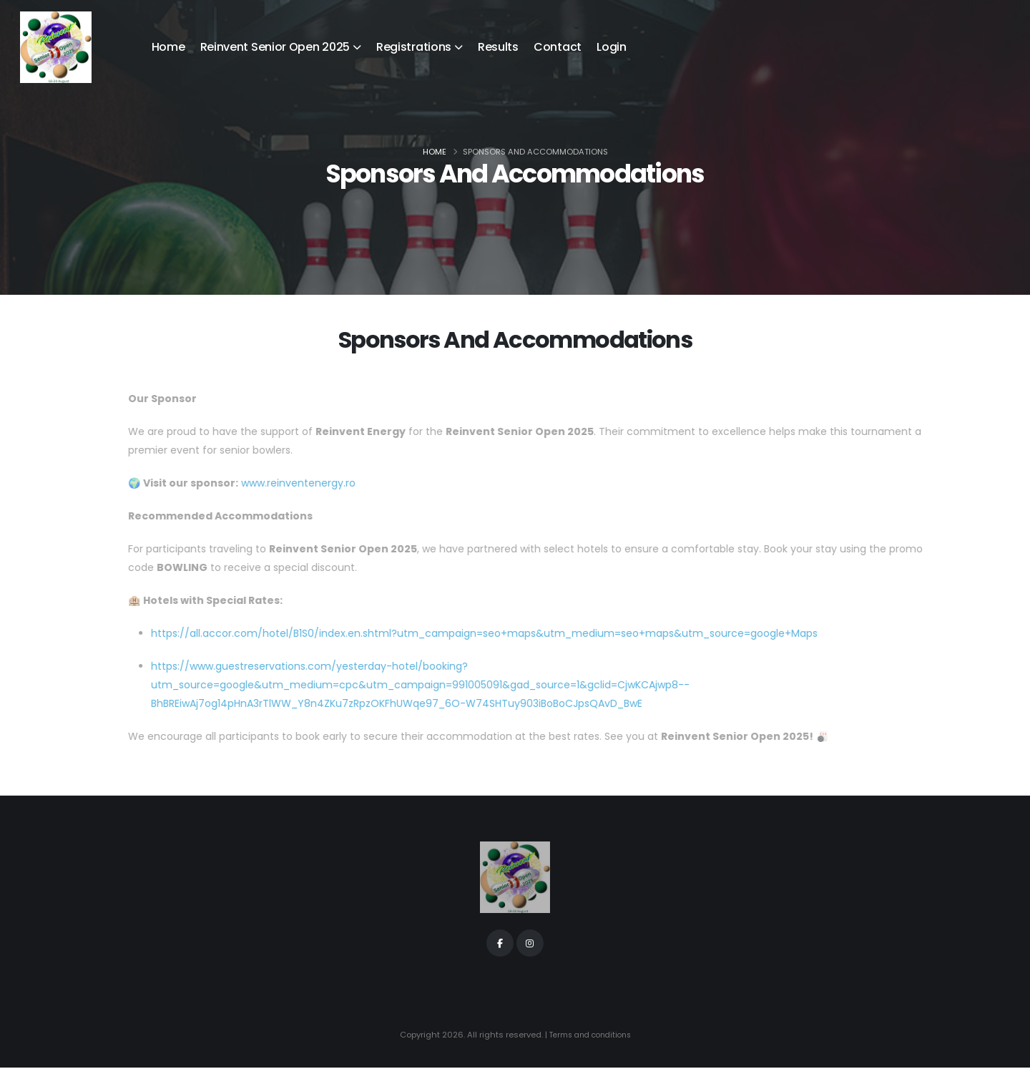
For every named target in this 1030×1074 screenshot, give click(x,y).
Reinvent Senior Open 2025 (275, 47)
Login (612, 47)
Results (498, 47)
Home (168, 47)
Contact (558, 47)
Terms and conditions (589, 1042)
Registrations (413, 47)
